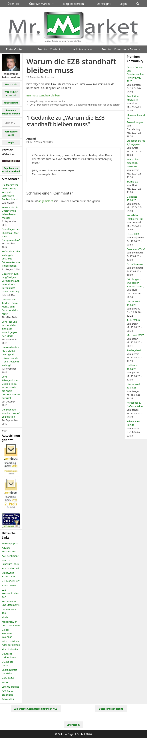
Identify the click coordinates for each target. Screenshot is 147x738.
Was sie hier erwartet (11, 93)
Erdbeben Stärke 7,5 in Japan (136, 142)
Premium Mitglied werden (11, 112)
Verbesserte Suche (11, 133)
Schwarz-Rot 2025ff (133, 423)
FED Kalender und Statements (10, 603)
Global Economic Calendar (7, 633)
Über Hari (14, 3)
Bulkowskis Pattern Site (8, 574)
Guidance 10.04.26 (132, 367)
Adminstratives (82, 49)
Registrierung (11, 102)
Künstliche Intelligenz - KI (135, 217)
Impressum (73, 724)
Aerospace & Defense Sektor (135, 404)
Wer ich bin (11, 84)
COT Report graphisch (8, 693)
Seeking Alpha (10, 543)
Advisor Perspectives (9, 549)
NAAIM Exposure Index (10, 562)
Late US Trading (10, 686)
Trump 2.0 (132, 181)
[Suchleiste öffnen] (137, 3)
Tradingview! (134, 350)
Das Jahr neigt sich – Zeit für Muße (47, 101)
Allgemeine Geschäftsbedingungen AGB (35, 708)
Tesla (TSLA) (133, 320)
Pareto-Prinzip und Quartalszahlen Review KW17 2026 (135, 74)
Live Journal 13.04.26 (133, 385)
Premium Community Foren (124, 49)
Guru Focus (8, 677)
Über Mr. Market (44, 3)
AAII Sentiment (10, 556)
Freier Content (19, 49)
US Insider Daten (7, 663)
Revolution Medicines (133, 98)
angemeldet (46, 201)
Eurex (5, 682)
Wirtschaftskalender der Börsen (11, 643)
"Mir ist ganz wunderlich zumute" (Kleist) (135, 283)
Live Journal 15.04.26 (133, 303)
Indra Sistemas (135, 264)
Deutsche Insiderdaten (9, 655)
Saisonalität (8, 699)
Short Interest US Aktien (9, 671)
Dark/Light (103, 3)
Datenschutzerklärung (111, 708)
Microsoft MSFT (135, 335)
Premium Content (53, 49)
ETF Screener (9, 585)
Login (123, 3)
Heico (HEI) (133, 234)
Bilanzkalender (10, 649)
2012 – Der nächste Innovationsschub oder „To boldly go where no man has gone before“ (75, 104)
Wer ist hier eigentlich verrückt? (133, 163)
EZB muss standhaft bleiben (43, 95)
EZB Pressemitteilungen (10, 593)
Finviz (5, 617)
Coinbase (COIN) (136, 249)
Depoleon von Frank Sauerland (11, 170)
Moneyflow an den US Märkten (11, 623)
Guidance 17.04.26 (132, 198)
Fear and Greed (10, 568)
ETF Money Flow (10, 580)
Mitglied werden (77, 3)
